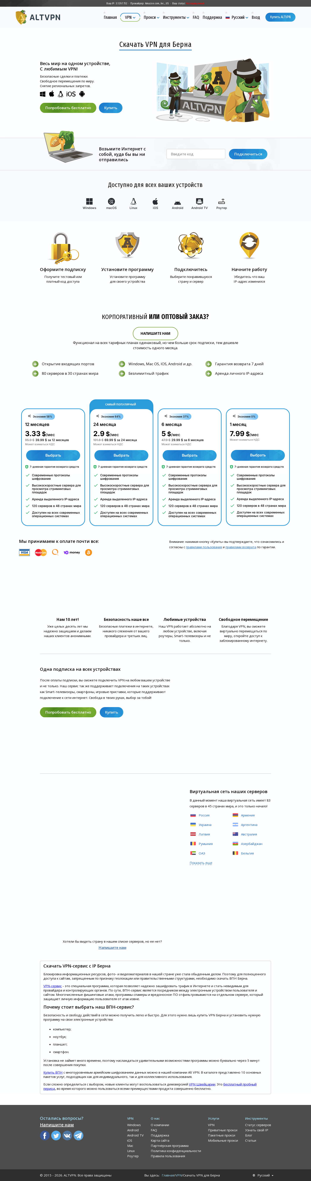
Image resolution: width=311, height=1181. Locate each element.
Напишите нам (155, 333)
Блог (248, 1135)
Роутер (133, 1156)
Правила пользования (168, 1156)
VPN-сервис (52, 986)
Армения (243, 815)
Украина (200, 824)
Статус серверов (258, 1125)
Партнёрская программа (170, 1145)
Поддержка (160, 1135)
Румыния (201, 843)
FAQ (154, 1130)
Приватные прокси (222, 1130)
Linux (131, 1151)
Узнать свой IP (256, 1130)
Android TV (135, 1135)
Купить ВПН (53, 1072)
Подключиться (248, 153)
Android (133, 1130)
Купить (110, 107)
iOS (129, 1140)
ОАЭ (197, 853)
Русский (263, 1175)
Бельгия (243, 853)
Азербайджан (247, 843)
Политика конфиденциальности (176, 1151)
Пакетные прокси (221, 1135)
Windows (134, 1125)
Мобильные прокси (223, 1140)
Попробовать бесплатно (68, 107)
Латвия (200, 834)
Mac (130, 1145)
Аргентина (244, 824)
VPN (211, 1125)
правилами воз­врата (240, 547)
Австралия (244, 834)
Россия (199, 815)
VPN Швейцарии (202, 1084)
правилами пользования (204, 547)
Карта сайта (160, 1140)
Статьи (250, 1140)
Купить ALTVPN (280, 17)
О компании (160, 1125)
